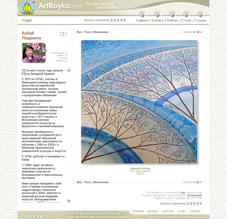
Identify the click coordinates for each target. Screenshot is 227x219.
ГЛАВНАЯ (138, 211)
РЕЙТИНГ (168, 211)
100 (200, 198)
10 (191, 198)
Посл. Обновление (96, 32)
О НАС (182, 211)
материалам (194, 192)
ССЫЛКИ (194, 211)
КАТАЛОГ (153, 211)
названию (172, 192)
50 (195, 198)
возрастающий (177, 195)
